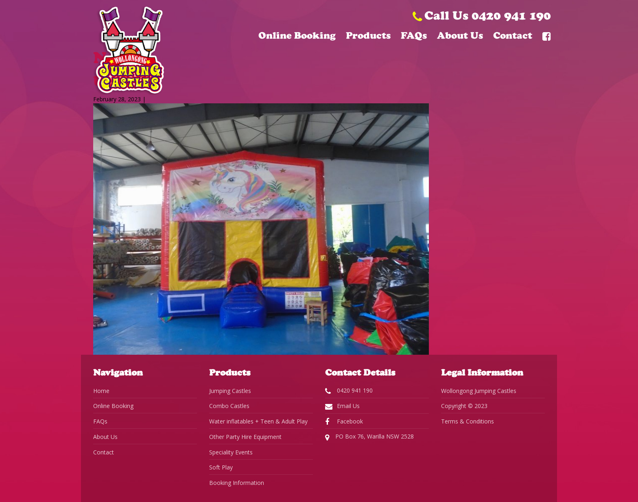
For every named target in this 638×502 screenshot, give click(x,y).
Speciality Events (231, 452)
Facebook (344, 421)
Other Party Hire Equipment (245, 437)
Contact (512, 35)
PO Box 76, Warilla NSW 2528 (369, 436)
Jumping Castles (230, 391)
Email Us (342, 406)
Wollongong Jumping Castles (478, 391)
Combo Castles (229, 406)
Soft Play (221, 467)
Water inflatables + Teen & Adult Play (258, 421)
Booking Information (236, 483)
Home (101, 391)
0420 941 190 (349, 390)
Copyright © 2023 (464, 406)
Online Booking (297, 35)
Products (368, 35)
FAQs (414, 35)
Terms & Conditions (467, 421)
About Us (460, 35)
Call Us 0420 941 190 (482, 15)
